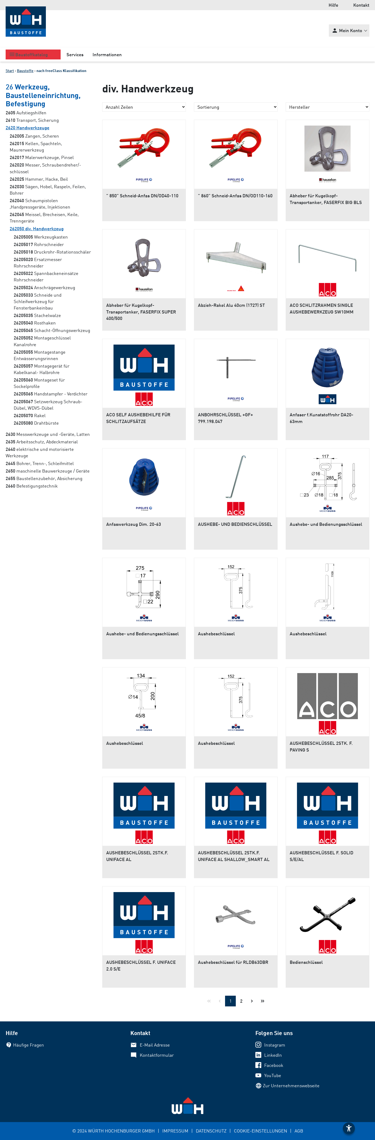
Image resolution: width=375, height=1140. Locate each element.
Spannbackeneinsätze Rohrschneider (46, 276)
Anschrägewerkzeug (44, 287)
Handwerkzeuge (27, 127)
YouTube (272, 1075)
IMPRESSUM (175, 1131)
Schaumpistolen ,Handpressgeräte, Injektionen (40, 204)
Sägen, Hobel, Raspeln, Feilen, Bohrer (48, 190)
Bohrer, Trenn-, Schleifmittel (40, 463)
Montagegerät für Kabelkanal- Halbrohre (41, 369)
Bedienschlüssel (306, 962)
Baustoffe (25, 70)
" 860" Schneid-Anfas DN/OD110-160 (235, 195)
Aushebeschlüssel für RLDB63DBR (233, 962)
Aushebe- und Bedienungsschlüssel (326, 524)
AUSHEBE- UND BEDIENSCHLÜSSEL (235, 524)
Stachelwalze (37, 315)
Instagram (274, 1045)
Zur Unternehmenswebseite (291, 1085)
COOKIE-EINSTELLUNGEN (260, 1131)
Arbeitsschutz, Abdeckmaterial (42, 441)
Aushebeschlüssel (216, 633)
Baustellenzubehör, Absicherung (44, 478)
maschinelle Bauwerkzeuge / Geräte (48, 471)
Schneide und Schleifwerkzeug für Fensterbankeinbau (37, 301)
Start (10, 70)
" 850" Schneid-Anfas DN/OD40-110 (142, 195)
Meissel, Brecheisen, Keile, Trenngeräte (44, 218)
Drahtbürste (36, 423)
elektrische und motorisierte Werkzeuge (40, 452)
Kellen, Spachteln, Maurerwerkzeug (36, 147)
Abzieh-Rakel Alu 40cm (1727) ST (231, 305)
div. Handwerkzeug (37, 228)
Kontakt (361, 5)
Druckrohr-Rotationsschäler (52, 252)
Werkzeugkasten (41, 237)
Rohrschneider (39, 244)
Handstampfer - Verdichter (50, 394)
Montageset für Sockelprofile (39, 383)
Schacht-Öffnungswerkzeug (52, 330)
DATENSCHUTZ (211, 1131)
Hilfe (333, 5)
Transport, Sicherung (32, 120)
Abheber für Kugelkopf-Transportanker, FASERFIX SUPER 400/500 (141, 311)
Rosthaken (35, 323)
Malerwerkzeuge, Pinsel (42, 157)
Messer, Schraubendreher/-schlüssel (45, 168)
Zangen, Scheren (34, 136)
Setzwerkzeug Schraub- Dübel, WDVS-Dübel (48, 405)
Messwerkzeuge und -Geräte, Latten (48, 434)
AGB (299, 1131)
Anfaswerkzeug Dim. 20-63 (133, 524)
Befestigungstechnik (32, 486)
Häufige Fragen (28, 1045)
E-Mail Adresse (155, 1045)
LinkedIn (273, 1055)
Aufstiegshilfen (26, 112)
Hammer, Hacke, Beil (39, 179)
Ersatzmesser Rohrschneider (38, 262)
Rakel (30, 415)
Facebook (273, 1065)
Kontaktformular (157, 1055)
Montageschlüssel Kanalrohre (42, 341)
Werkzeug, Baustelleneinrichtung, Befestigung (43, 94)
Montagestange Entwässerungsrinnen (39, 355)
